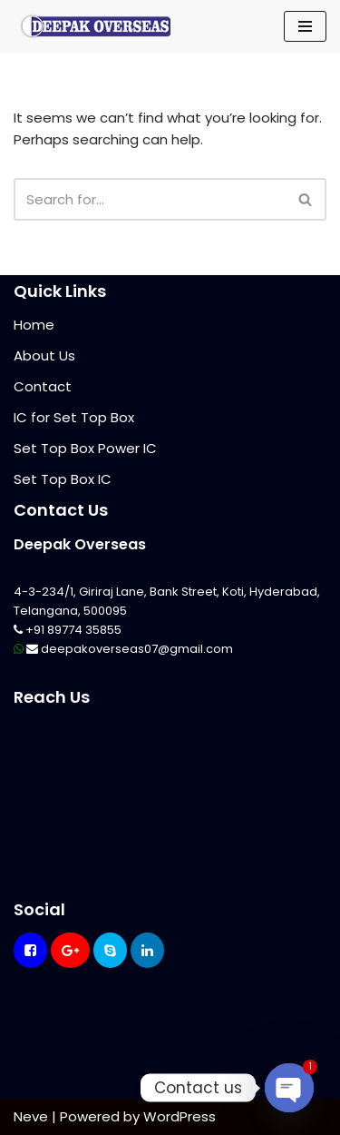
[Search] (150, 199)
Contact (43, 386)
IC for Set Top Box (74, 417)
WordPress (179, 1116)
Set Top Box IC (63, 479)
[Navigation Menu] (305, 26)
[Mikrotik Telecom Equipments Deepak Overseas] (95, 26)
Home (34, 324)
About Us (44, 355)
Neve (31, 1116)
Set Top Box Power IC (85, 448)
